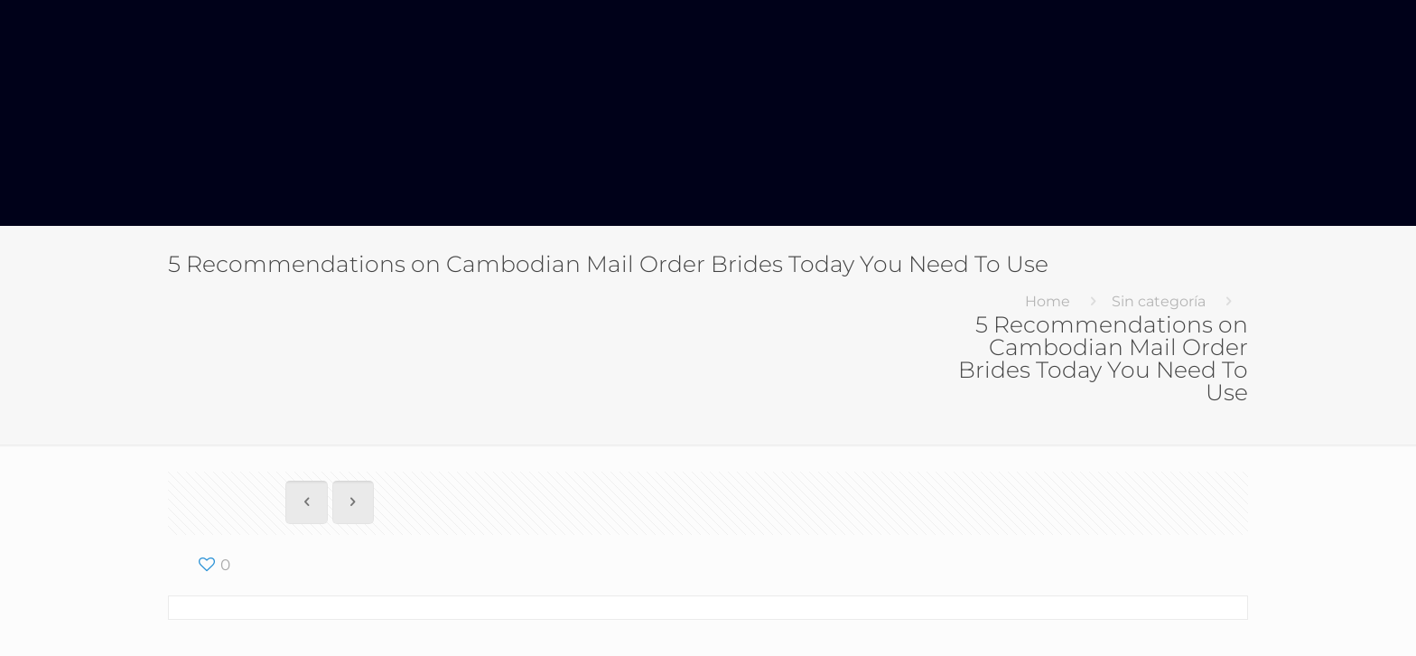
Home (1047, 301)
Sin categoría (1159, 301)
